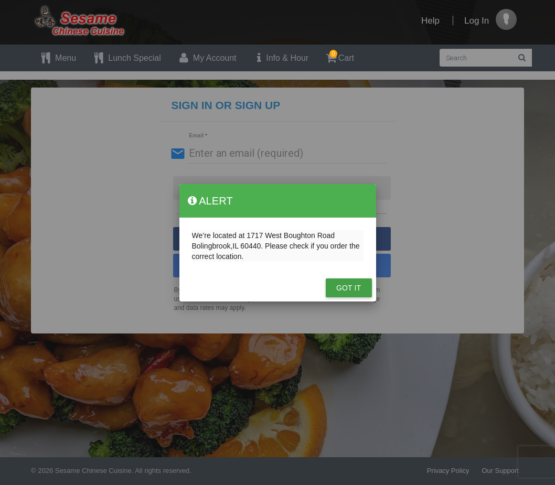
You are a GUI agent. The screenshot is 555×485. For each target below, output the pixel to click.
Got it (348, 288)
